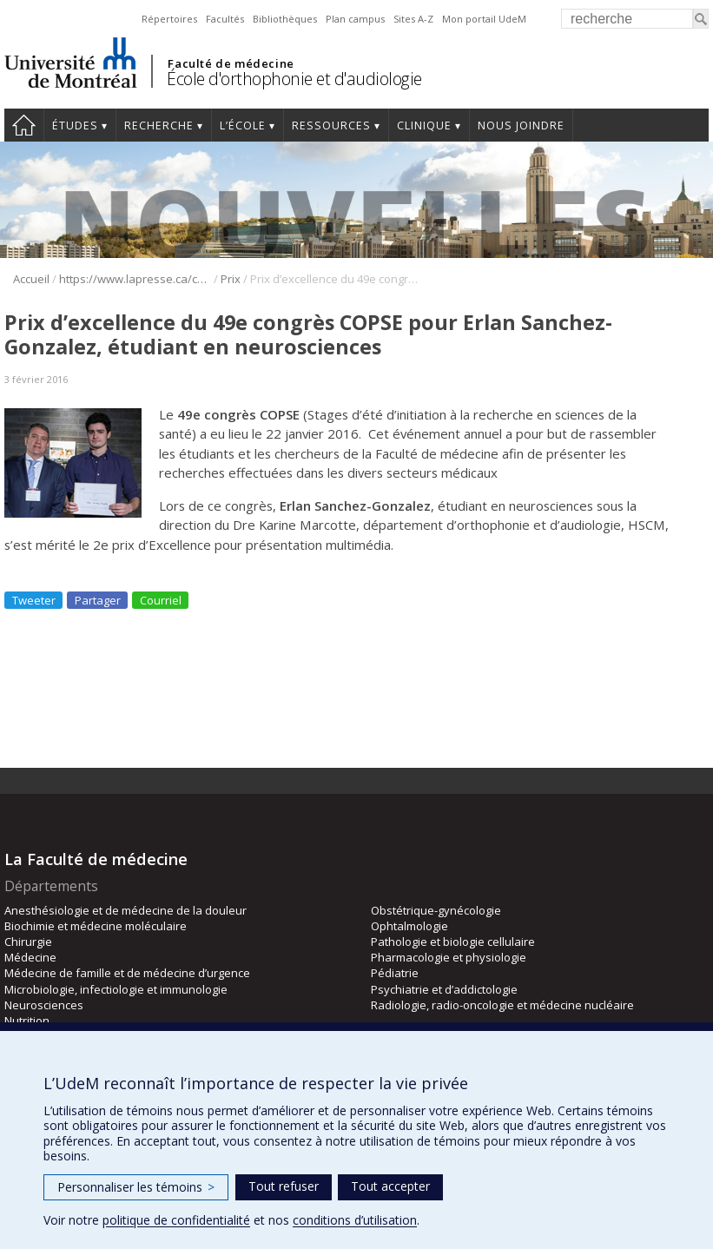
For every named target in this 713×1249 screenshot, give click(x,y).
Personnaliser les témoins (136, 1187)
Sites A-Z (413, 18)
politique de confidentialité (176, 1220)
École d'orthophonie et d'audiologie (294, 78)
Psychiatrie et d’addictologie (444, 989)
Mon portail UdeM (484, 18)
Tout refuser (283, 1186)
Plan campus (355, 18)
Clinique (424, 125)
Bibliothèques (285, 18)
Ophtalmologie (409, 926)
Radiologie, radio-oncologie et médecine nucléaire (502, 1005)
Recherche (159, 125)
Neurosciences (43, 1005)
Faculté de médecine (231, 63)
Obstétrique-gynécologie (436, 910)
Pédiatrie (395, 973)
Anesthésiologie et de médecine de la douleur (125, 910)
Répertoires (169, 18)
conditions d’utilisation (355, 1220)
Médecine (30, 957)
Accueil (24, 125)
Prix (231, 279)
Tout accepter (390, 1186)
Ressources (331, 125)
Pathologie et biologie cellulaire (453, 941)
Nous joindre (521, 125)
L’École (243, 125)
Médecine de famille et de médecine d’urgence (127, 973)
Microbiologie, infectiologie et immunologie (116, 989)
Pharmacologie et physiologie (448, 957)
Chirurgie (28, 941)
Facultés (225, 18)
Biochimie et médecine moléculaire (95, 926)
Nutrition (27, 1020)
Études (75, 125)
